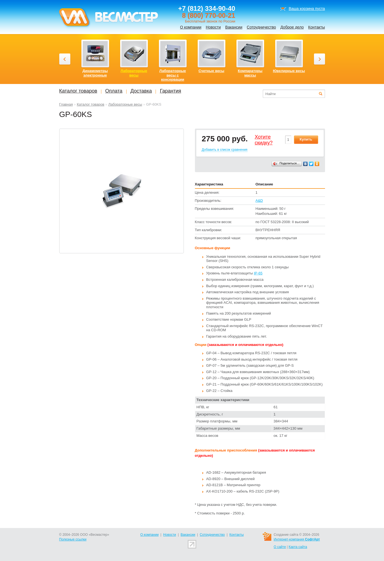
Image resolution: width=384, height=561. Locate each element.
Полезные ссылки (73, 539)
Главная (66, 104)
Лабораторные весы (125, 104)
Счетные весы (211, 71)
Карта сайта (297, 547)
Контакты (316, 27)
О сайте (280, 547)
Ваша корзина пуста (307, 8)
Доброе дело (292, 27)
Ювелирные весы (289, 71)
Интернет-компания (297, 539)
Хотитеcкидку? (264, 140)
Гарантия (170, 91)
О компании (190, 27)
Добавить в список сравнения (225, 150)
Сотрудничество (261, 27)
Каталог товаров (90, 104)
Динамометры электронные (95, 73)
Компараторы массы (250, 73)
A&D (259, 200)
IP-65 (258, 273)
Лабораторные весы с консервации (172, 75)
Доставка (141, 91)
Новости (213, 27)
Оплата (113, 91)
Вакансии (234, 27)
